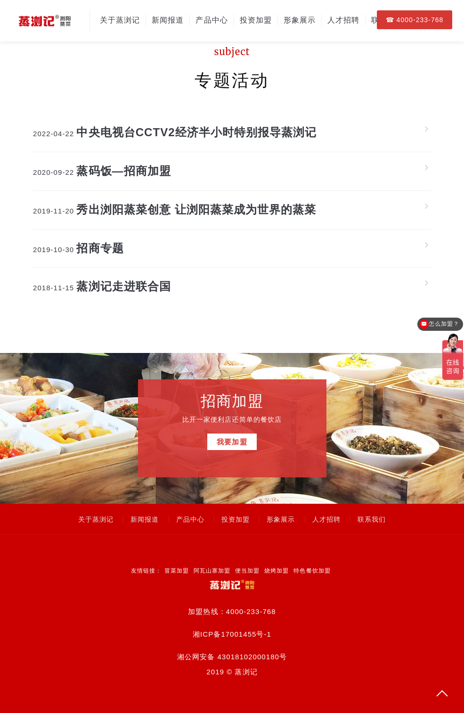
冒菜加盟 (176, 570)
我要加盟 (232, 444)
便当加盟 (247, 570)
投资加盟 (256, 20)
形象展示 (300, 20)
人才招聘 (343, 20)
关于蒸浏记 (120, 20)
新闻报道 (168, 20)
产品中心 (211, 20)
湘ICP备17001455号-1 (232, 634)
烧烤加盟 (276, 570)
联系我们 (372, 519)
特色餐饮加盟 (311, 570)
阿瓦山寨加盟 (212, 570)
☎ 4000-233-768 (415, 20)
